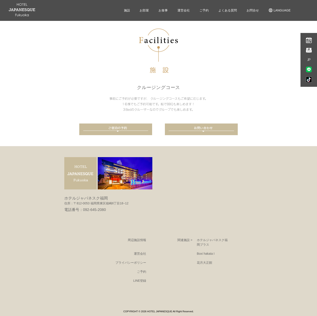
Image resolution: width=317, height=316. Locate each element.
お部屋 (144, 10)
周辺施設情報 (137, 240)
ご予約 (204, 10)
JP (308, 59)
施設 (127, 10)
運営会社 (183, 10)
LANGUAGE (280, 10)
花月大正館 (204, 262)
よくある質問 (227, 10)
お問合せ (253, 10)
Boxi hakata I (205, 253)
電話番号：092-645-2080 (85, 210)
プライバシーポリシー (130, 262)
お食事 (163, 10)
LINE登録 (139, 280)
